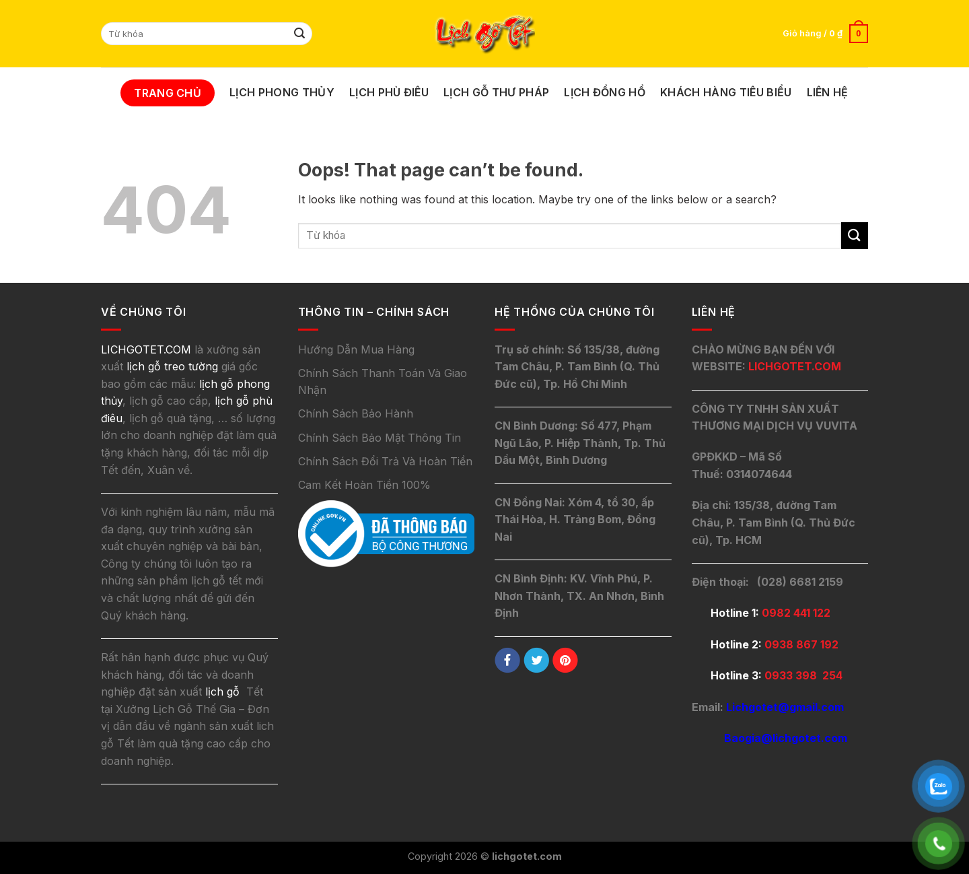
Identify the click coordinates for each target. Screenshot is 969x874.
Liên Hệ (828, 92)
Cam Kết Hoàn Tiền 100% (364, 485)
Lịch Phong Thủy (281, 92)
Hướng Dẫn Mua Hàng (356, 349)
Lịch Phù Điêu (389, 92)
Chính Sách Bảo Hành (355, 413)
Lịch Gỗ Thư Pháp (496, 92)
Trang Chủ (167, 93)
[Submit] (300, 33)
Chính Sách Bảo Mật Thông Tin (379, 437)
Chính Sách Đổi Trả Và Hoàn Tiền (385, 461)
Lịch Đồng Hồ (604, 92)
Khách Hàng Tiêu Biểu (725, 92)
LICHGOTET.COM (794, 366)
